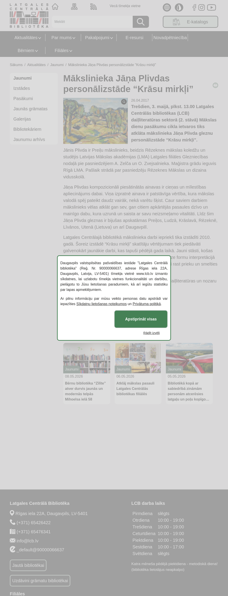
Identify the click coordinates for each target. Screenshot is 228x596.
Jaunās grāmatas (30, 108)
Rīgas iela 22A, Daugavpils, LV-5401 (52, 513)
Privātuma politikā (147, 304)
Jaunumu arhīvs (29, 139)
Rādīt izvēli (151, 333)
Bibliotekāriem (27, 129)
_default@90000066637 (40, 549)
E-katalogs (190, 21)
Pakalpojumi (97, 37)
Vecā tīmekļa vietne (125, 6)
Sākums (16, 65)
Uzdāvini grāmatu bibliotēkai (40, 580)
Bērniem (26, 50)
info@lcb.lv (28, 540)
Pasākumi (23, 98)
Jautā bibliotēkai (28, 565)
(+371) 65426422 (34, 522)
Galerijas (22, 119)
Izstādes (21, 88)
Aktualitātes (25, 37)
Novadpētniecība (170, 37)
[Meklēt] (91, 22)
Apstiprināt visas (141, 319)
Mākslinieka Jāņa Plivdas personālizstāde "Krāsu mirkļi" (112, 65)
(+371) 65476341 (34, 531)
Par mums (61, 37)
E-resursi (134, 37)
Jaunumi (56, 65)
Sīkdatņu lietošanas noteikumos (101, 304)
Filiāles (61, 50)
